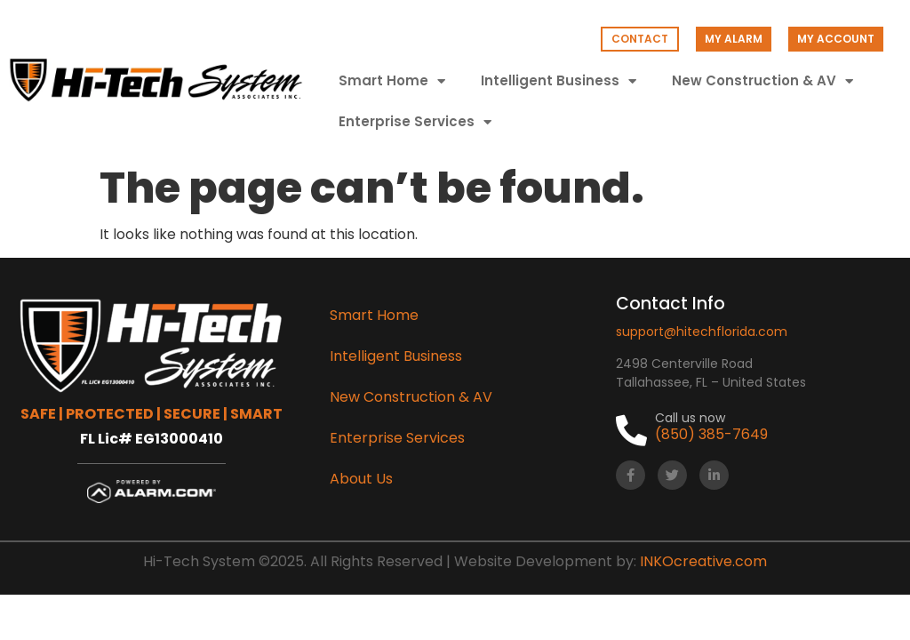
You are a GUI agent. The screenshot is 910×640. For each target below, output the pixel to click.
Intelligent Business (558, 81)
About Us (361, 478)
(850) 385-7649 (711, 434)
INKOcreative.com (703, 561)
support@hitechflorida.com (701, 331)
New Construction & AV (762, 81)
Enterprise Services (415, 122)
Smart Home (392, 81)
